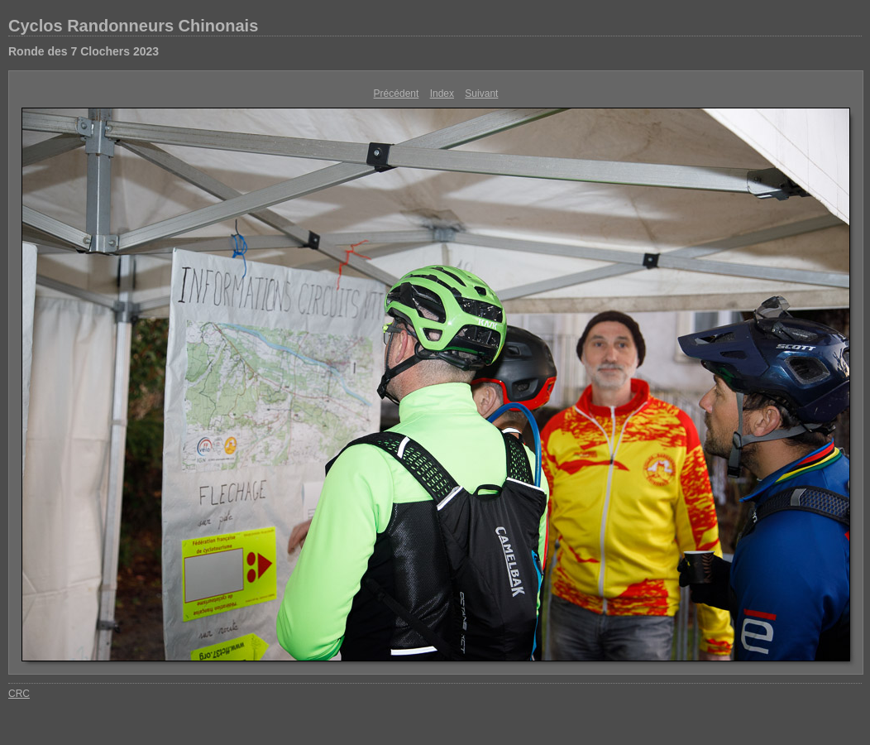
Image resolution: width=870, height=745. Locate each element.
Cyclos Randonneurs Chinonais (133, 26)
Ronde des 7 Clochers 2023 (83, 51)
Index (442, 93)
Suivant (481, 93)
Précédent (396, 93)
